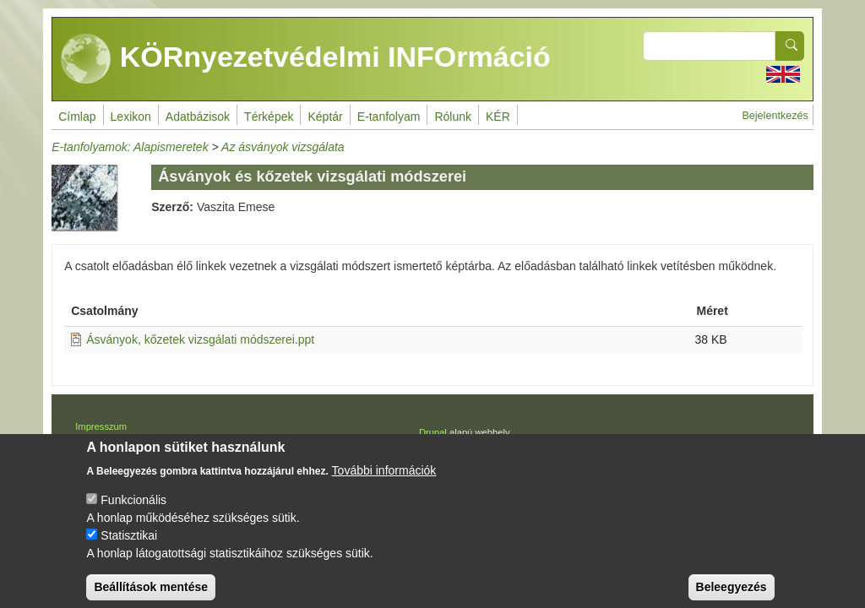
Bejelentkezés (775, 116)
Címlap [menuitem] (76, 116)
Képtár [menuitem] (324, 116)
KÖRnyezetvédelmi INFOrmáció (306, 59)
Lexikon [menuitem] (131, 116)
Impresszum (101, 426)
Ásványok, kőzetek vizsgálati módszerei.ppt (200, 339)
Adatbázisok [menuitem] (198, 116)
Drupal (433, 432)
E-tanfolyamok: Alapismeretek (130, 147)
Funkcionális (133, 511)
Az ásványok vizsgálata (283, 147)
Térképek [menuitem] (268, 116)
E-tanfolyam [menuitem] (389, 116)
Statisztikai (129, 547)
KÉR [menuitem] (498, 116)
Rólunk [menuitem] (452, 116)
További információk (384, 482)
